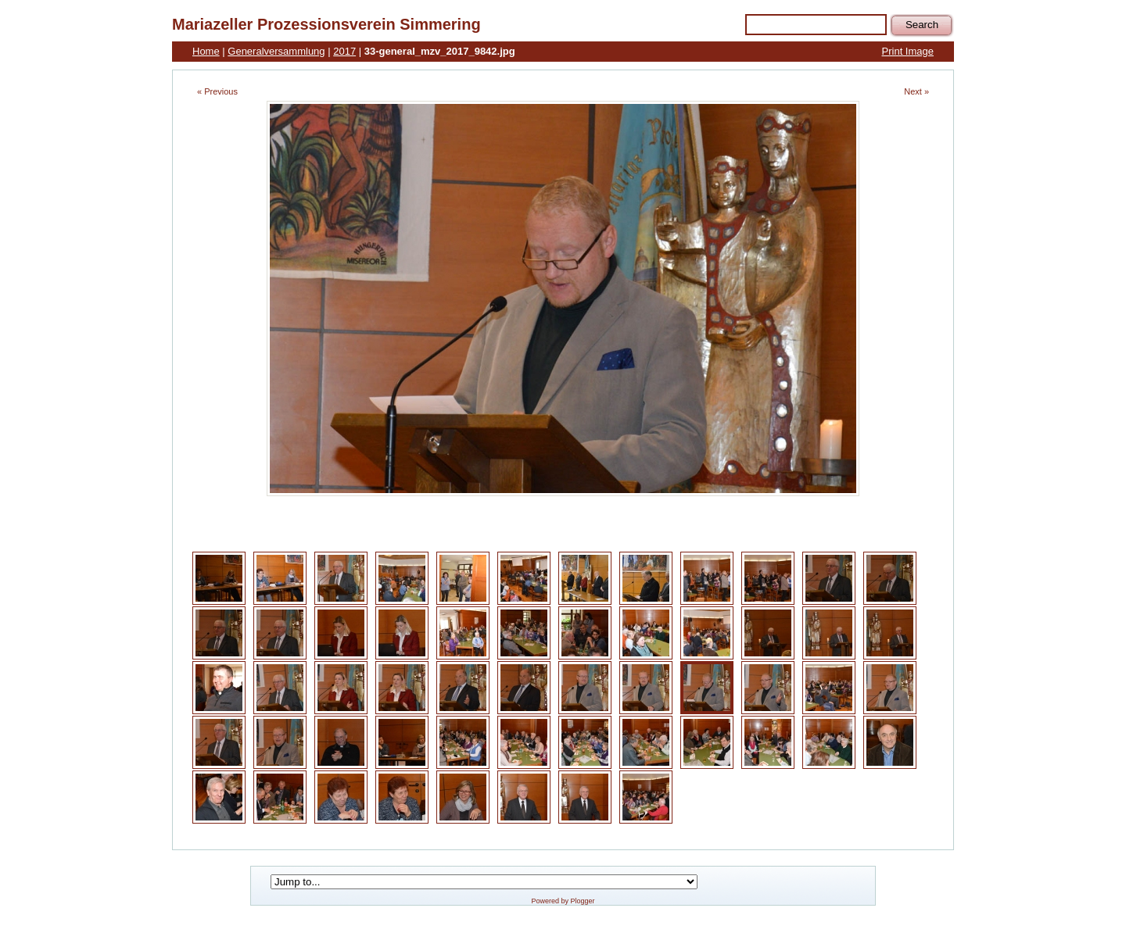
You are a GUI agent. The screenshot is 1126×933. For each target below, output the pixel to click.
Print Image (908, 51)
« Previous (217, 91)
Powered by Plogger (562, 901)
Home (206, 51)
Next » (916, 91)
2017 (344, 51)
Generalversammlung (276, 51)
